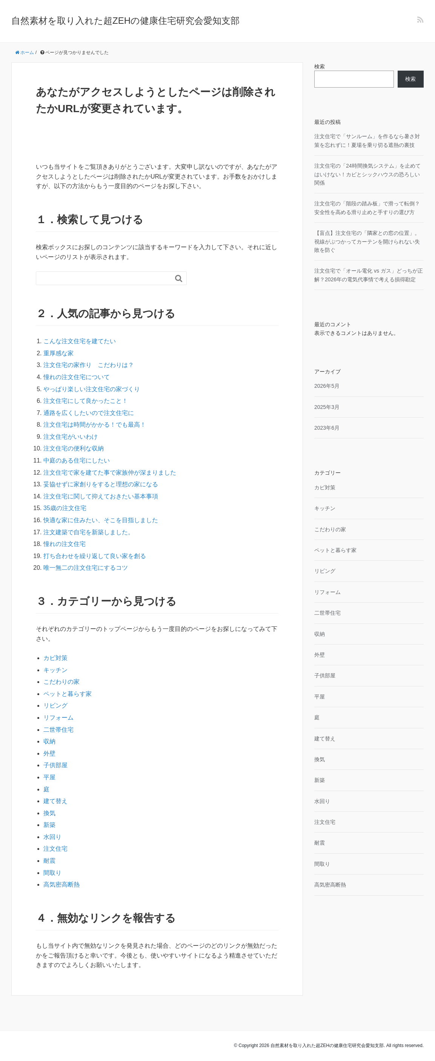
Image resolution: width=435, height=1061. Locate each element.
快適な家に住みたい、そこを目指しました (100, 520)
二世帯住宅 (58, 729)
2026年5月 (327, 386)
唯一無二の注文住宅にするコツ (85, 567)
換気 (49, 813)
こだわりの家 (61, 682)
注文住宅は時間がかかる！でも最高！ (94, 424)
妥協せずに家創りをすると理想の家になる (100, 484)
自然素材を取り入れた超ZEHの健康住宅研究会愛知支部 (125, 20)
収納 (49, 741)
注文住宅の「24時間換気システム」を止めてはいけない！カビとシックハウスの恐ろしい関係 (367, 174)
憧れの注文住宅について (76, 377)
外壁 (49, 753)
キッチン (55, 670)
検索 (319, 66)
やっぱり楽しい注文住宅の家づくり (91, 389)
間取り (52, 873)
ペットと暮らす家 (67, 694)
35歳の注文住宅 (64, 508)
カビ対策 (55, 658)
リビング (55, 705)
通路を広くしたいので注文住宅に (88, 413)
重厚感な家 (58, 353)
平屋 (49, 777)
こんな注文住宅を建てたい (79, 341)
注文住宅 (55, 848)
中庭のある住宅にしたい (76, 460)
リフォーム (58, 717)
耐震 (49, 860)
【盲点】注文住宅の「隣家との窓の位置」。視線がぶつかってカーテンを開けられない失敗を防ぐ (367, 241)
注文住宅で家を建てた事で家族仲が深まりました (109, 472)
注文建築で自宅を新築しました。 (88, 532)
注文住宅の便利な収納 (73, 448)
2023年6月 (327, 428)
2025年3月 (327, 407)
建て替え (55, 801)
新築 (49, 825)
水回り (52, 837)
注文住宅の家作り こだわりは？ (88, 365)
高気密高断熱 (61, 884)
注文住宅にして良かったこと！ (85, 401)
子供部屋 (55, 765)
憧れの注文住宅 (64, 544)
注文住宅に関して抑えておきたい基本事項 (100, 496)
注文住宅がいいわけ (70, 436)
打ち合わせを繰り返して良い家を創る (94, 556)
